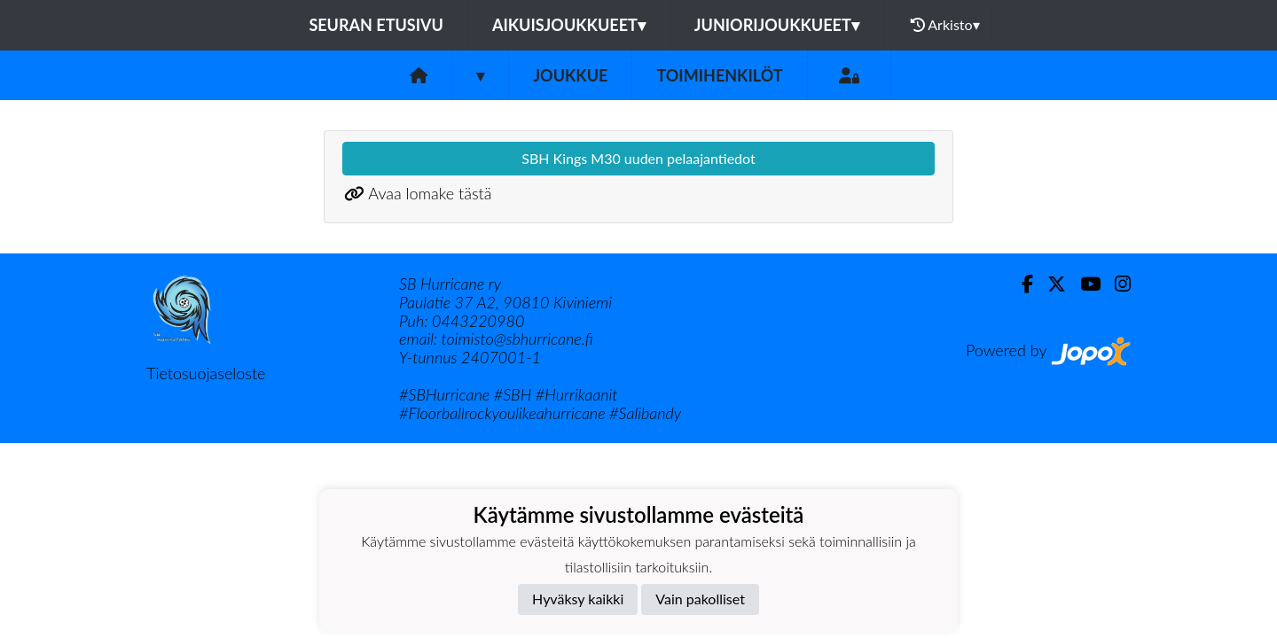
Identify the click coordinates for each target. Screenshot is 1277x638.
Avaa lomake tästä (429, 193)
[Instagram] (1116, 284)
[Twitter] (1049, 284)
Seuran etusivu (376, 25)
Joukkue (570, 75)
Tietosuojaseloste (205, 373)
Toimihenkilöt (719, 75)
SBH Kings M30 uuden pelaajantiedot (638, 158)
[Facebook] (1020, 284)
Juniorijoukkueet (776, 25)
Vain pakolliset (700, 598)
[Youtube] (1083, 284)
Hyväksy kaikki (577, 598)
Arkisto (945, 24)
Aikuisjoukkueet (569, 25)
